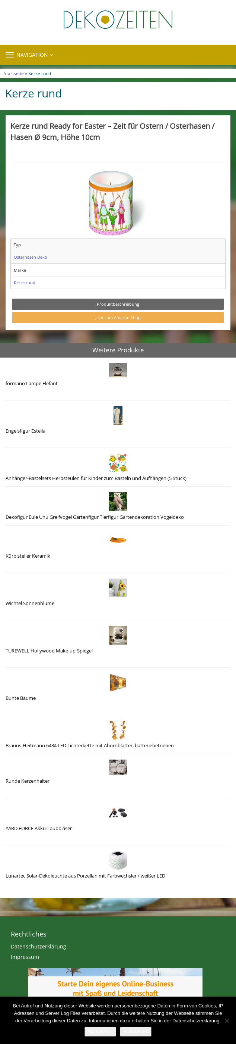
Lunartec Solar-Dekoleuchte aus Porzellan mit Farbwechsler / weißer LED (85, 876)
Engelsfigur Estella (25, 431)
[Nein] (226, 1020)
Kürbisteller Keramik (28, 556)
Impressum (25, 956)
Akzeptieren (100, 1031)
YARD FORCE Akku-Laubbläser (39, 828)
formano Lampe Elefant (32, 383)
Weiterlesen (135, 1031)
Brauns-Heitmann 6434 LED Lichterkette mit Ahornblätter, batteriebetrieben (90, 745)
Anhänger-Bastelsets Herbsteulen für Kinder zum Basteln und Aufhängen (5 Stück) (96, 478)
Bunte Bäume (21, 698)
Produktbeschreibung (118, 304)
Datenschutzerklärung (38, 946)
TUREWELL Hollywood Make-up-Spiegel (49, 651)
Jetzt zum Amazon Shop (118, 317)
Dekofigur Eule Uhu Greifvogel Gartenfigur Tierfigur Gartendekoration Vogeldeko (95, 517)
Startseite (14, 73)
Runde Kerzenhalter (28, 781)
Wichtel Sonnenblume (30, 603)
